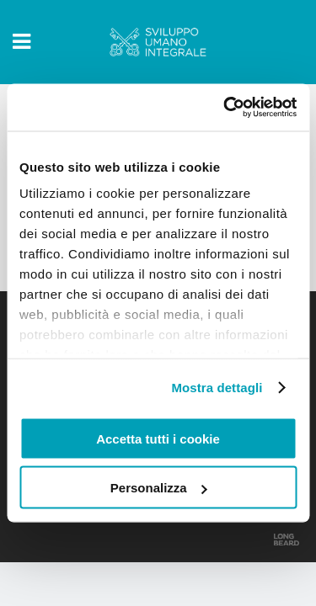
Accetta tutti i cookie (158, 438)
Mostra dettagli (216, 387)
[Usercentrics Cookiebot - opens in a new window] (225, 108)
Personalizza (158, 488)
